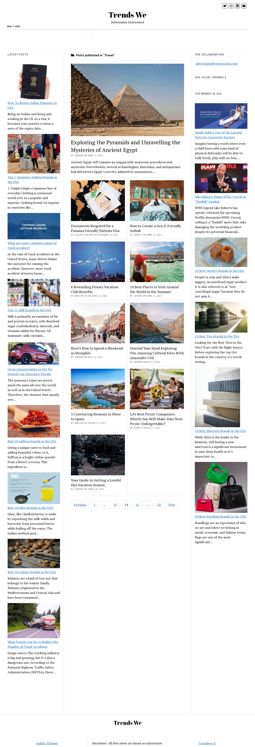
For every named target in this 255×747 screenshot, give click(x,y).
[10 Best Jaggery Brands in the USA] (221, 252)
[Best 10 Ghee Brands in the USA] (34, 488)
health (29, 35)
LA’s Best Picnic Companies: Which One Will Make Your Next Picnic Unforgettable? (156, 419)
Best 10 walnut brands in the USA (32, 572)
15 (137, 504)
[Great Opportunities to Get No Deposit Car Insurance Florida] (34, 354)
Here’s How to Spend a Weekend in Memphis (97, 350)
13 (115, 504)
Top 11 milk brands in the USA (29, 310)
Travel (87, 35)
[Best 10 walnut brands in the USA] (34, 554)
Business (112, 35)
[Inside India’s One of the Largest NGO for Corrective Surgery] (221, 116)
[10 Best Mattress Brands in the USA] (217, 397)
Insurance (142, 35)
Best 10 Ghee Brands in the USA (30, 507)
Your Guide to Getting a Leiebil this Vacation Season (96, 482)
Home (127, 35)
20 (159, 504)
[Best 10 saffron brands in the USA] (34, 422)
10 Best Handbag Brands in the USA (220, 516)
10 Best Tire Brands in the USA (217, 336)
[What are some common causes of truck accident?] (34, 227)
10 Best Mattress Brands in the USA (220, 431)
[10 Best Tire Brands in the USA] (221, 318)
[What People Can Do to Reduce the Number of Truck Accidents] (34, 621)
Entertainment (196, 35)
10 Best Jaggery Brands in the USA (219, 270)
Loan (156, 35)
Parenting (61, 35)
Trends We (127, 15)
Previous (80, 504)
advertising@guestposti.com (216, 63)
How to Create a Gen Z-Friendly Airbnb (155, 228)
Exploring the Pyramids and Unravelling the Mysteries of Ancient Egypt (125, 146)
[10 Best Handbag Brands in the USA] (221, 488)
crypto (45, 35)
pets (168, 35)
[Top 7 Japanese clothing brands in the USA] (34, 154)
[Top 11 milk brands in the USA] (34, 293)
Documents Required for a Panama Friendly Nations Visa (95, 228)
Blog (179, 35)
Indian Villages (47, 743)
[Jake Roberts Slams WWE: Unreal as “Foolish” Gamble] (221, 178)
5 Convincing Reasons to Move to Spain (96, 416)
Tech (75, 35)
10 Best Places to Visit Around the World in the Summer (154, 289)
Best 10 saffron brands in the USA (32, 441)
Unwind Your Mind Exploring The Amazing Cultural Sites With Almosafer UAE (157, 353)
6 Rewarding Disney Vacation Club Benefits (94, 289)
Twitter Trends (221, 35)
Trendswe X (207, 743)
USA (99, 35)
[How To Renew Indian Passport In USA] (34, 82)
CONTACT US (128, 44)
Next (171, 504)
